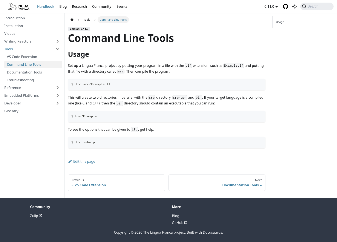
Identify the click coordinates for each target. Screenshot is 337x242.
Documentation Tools (24, 72)
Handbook (45, 6)
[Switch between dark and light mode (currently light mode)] (294, 6)
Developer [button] (12, 103)
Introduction (14, 18)
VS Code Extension (22, 56)
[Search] (317, 6)
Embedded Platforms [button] (21, 95)
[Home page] (72, 19)
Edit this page (81, 161)
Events (121, 6)
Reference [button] (12, 87)
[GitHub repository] (285, 6)
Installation (13, 25)
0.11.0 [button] (269, 6)
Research (79, 6)
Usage (280, 22)
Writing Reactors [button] (18, 41)
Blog (63, 6)
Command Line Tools (24, 64)
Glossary (11, 111)
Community (101, 6)
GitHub (179, 222)
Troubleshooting (20, 80)
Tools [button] (8, 49)
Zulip (36, 215)
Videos (9, 33)
